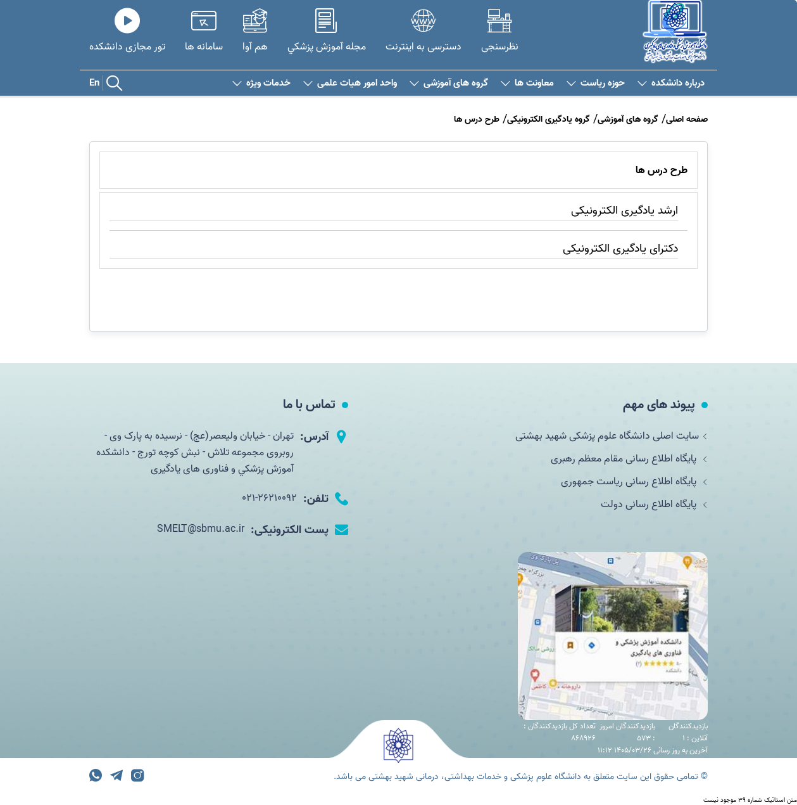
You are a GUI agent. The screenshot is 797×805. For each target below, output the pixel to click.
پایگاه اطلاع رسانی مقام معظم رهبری (629, 459)
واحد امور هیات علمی (350, 83)
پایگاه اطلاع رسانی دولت (654, 504)
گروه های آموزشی (449, 83)
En (94, 83)
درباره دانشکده (671, 83)
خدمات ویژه (261, 83)
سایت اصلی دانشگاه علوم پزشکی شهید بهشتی (611, 436)
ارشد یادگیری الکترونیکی (624, 211)
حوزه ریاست (596, 83)
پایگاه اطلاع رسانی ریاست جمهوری (634, 481)
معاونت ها (527, 83)
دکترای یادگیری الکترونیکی (620, 249)
